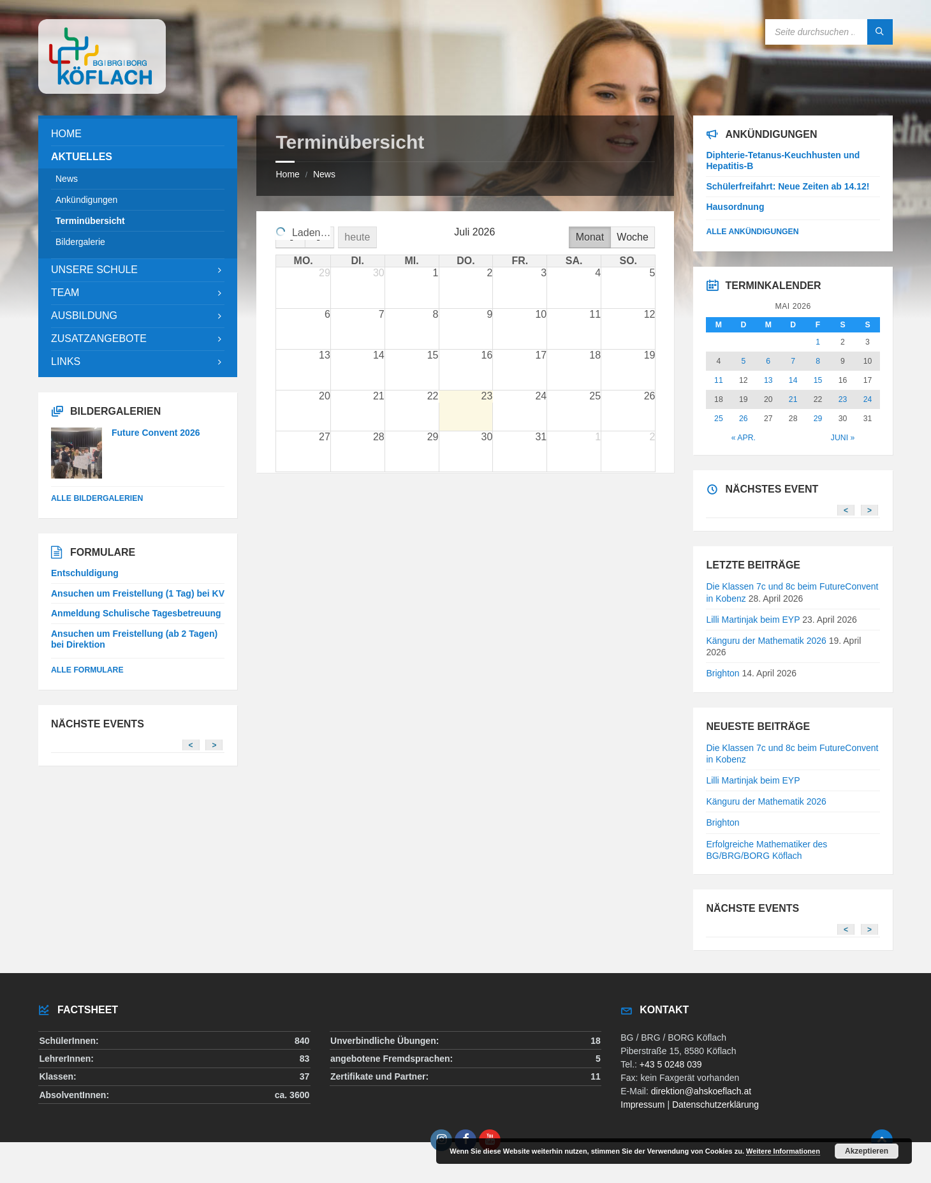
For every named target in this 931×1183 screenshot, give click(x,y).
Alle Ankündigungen (752, 231)
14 (793, 380)
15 (818, 380)
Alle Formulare (87, 670)
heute (358, 237)
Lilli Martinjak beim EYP (753, 619)
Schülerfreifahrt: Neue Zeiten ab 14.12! (787, 186)
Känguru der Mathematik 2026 (766, 641)
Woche (633, 237)
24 (867, 399)
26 (743, 418)
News (324, 174)
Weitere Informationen (783, 1151)
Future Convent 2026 (156, 433)
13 (768, 380)
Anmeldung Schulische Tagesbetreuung (136, 613)
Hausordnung (735, 207)
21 (793, 399)
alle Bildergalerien (97, 498)
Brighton (722, 673)
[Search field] (829, 32)
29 (818, 418)
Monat (590, 237)
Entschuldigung (85, 573)
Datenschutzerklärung (715, 1104)
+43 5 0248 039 (671, 1064)
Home (287, 174)
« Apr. (743, 437)
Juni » (842, 437)
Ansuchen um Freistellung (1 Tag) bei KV (137, 593)
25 (718, 418)
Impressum (642, 1104)
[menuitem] (137, 134)
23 (843, 399)
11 (718, 380)
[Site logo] (102, 90)
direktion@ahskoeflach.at (701, 1091)
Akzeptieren (866, 1151)
